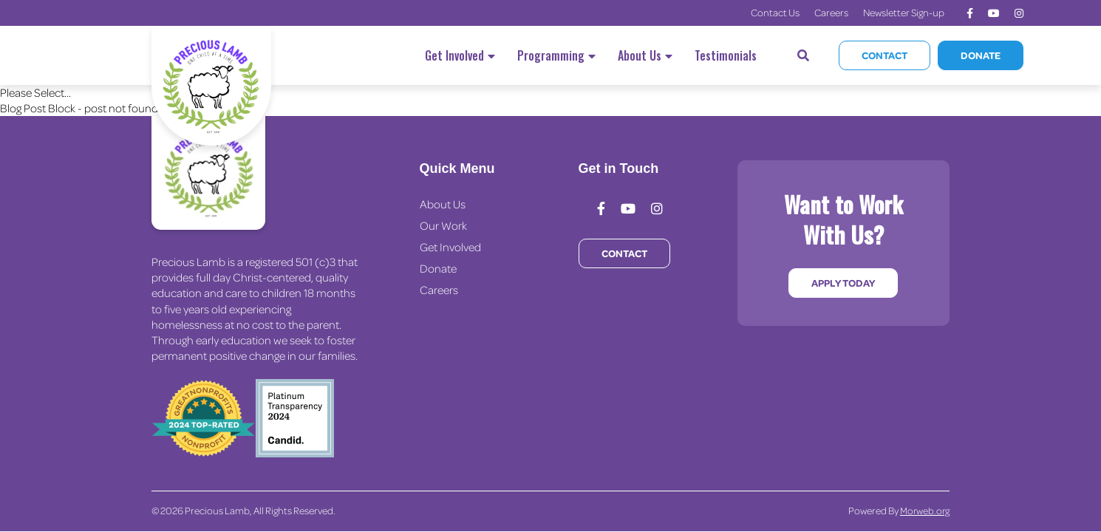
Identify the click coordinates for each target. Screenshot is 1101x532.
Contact (884, 55)
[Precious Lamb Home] (208, 173)
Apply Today (843, 282)
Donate (981, 55)
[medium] (970, 13)
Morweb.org (924, 510)
